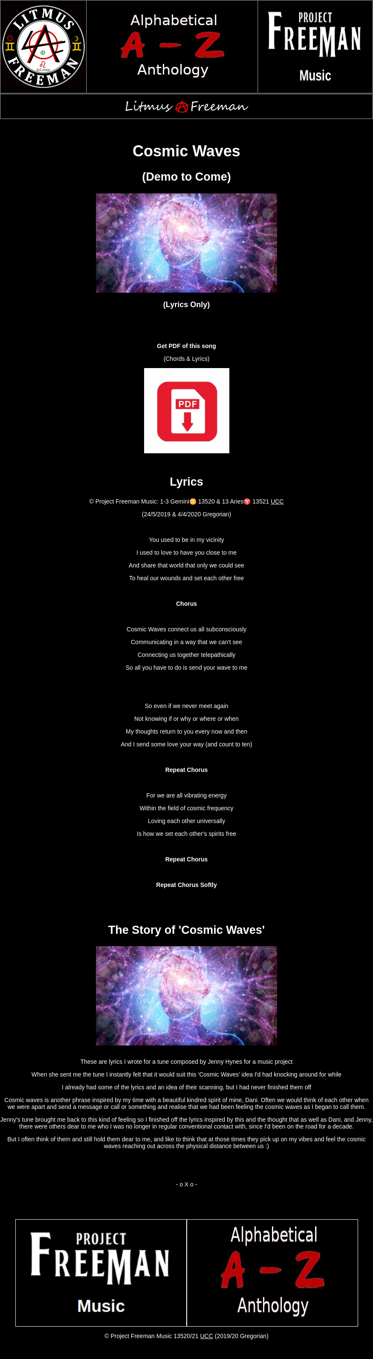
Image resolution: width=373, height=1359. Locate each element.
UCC (277, 501)
